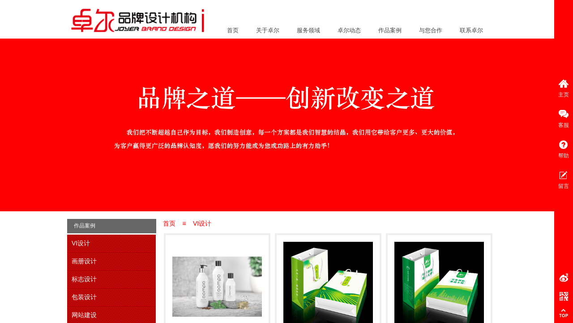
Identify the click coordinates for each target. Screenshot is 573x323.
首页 (233, 30)
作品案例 (390, 30)
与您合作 (430, 30)
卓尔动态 (349, 30)
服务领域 (308, 30)
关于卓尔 (267, 30)
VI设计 (202, 223)
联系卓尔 (471, 30)
